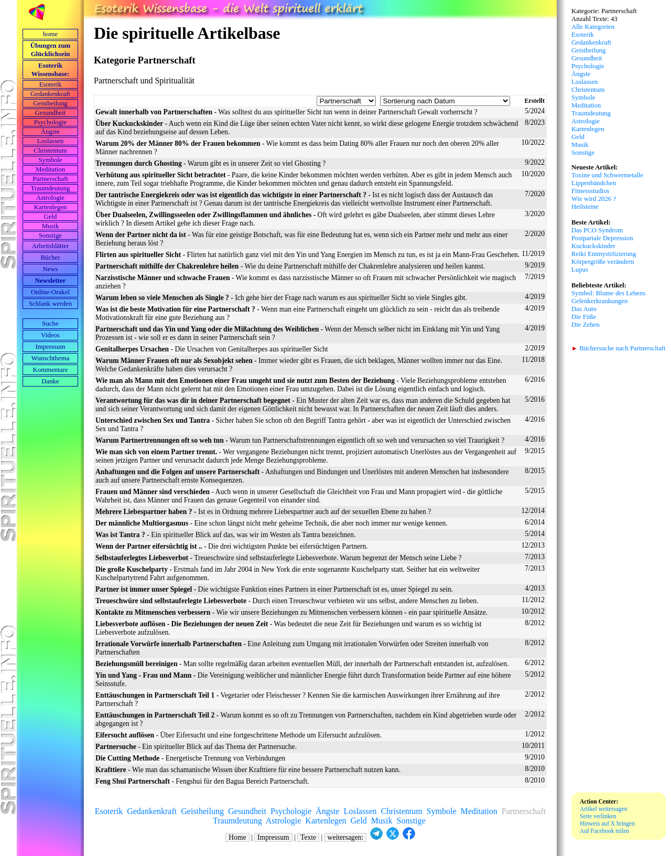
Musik (50, 226)
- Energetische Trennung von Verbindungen (190, 758)
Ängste (50, 131)
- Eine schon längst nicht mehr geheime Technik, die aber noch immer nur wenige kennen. (271, 523)
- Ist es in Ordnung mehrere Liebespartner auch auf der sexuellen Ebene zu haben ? (263, 512)
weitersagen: (346, 837)
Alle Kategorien (592, 26)
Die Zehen (585, 324)
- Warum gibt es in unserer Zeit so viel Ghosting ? (210, 163)
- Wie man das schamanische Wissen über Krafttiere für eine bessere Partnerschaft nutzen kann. (248, 770)
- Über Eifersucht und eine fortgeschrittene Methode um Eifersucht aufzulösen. (238, 735)
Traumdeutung (50, 188)
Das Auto (584, 309)
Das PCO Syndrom (597, 230)
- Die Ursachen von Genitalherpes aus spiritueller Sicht (211, 349)
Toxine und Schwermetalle (607, 175)
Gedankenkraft (50, 94)
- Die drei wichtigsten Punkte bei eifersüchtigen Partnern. (231, 546)
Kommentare (50, 369)
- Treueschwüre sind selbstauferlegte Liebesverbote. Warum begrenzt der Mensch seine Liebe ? (278, 558)
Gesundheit (50, 112)
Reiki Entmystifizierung (603, 254)
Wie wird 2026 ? (593, 198)
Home (237, 837)
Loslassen (50, 141)
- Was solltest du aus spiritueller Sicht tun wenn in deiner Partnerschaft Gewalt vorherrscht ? (286, 112)
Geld (50, 216)
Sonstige (50, 235)
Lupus (579, 269)
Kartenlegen (50, 207)
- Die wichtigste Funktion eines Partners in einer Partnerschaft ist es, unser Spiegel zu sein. (274, 589)
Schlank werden (50, 303)
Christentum (50, 150)
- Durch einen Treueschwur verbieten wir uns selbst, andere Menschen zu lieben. (287, 601)
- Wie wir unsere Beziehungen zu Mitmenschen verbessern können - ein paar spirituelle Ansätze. (291, 612)
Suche (50, 323)
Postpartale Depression (602, 238)
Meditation (50, 169)
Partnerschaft (50, 179)
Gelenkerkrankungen (599, 301)
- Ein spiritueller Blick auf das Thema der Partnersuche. (196, 747)
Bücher (50, 257)
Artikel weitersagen (603, 809)
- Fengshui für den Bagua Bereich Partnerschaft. (202, 781)
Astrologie (50, 197)
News (50, 269)
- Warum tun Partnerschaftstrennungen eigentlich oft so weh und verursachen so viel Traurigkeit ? (299, 440)
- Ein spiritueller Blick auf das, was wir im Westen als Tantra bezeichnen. (225, 535)
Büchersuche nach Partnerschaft (618, 348)
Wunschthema (50, 358)
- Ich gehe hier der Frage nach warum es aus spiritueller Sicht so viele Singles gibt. (281, 298)
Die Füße (583, 316)
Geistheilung (50, 103)
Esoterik (50, 84)
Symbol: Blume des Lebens (608, 293)
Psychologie (50, 122)
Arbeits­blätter (50, 246)
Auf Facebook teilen (604, 831)
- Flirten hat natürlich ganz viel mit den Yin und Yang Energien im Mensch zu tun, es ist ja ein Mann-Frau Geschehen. (307, 255)
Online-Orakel (50, 292)
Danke (50, 381)
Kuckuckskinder (593, 246)
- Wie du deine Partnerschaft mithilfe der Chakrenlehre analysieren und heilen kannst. (290, 266)
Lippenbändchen (593, 183)
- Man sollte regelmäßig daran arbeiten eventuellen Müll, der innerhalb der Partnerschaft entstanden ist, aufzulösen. (301, 664)
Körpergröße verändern (602, 261)
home (50, 34)
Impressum (51, 346)
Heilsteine (585, 206)
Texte (308, 837)
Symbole (50, 160)
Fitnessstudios (590, 191)
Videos (50, 335)
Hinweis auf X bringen (607, 823)
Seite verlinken (598, 816)
